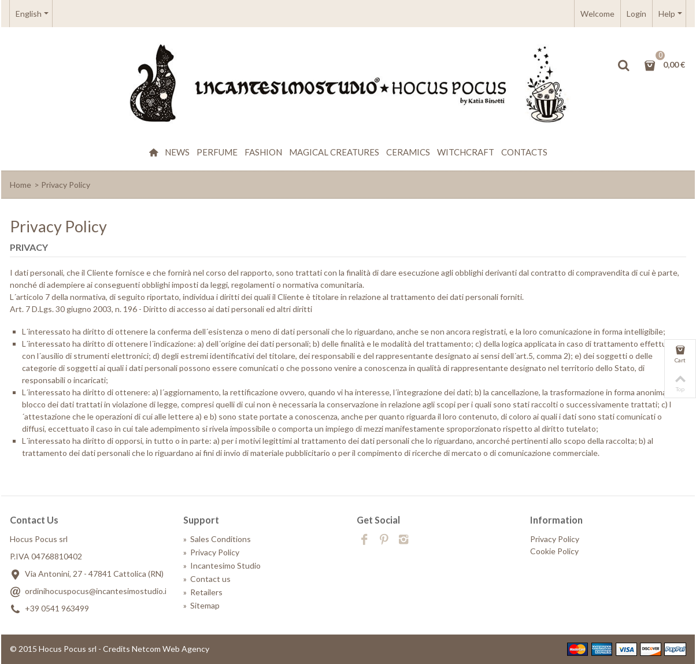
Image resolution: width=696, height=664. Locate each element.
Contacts (524, 152)
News (177, 152)
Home (20, 185)
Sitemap (201, 605)
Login (636, 13)
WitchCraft (465, 152)
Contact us (207, 579)
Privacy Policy (211, 552)
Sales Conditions (217, 539)
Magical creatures (334, 152)
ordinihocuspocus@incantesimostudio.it (97, 591)
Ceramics (408, 152)
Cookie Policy (554, 551)
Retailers (203, 592)
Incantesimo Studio (222, 565)
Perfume (217, 152)
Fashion (263, 152)
